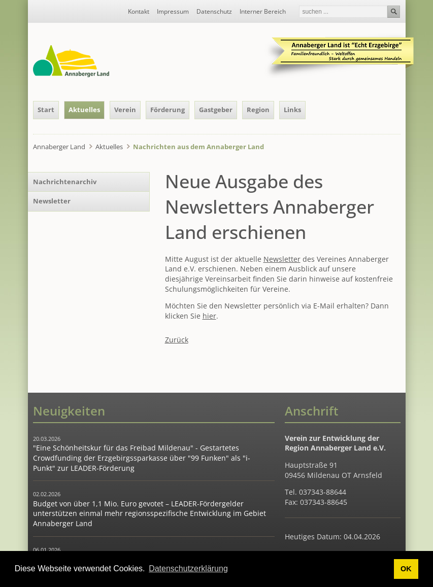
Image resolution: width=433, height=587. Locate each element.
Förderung (167, 109)
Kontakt (138, 12)
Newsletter (282, 259)
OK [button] (406, 569)
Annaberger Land (59, 146)
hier (209, 316)
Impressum (173, 12)
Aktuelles (84, 109)
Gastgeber (215, 109)
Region (258, 109)
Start (46, 109)
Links (292, 109)
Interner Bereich (263, 12)
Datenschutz (214, 12)
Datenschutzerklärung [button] (188, 568)
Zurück (176, 339)
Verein (125, 109)
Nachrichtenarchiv (64, 181)
